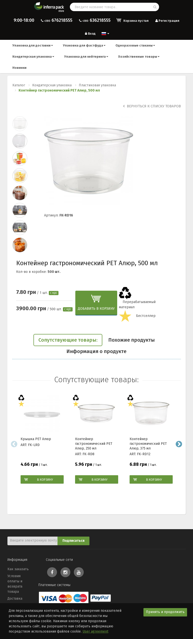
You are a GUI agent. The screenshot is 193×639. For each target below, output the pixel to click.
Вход (90, 33)
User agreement (95, 631)
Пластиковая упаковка (97, 85)
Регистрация (167, 21)
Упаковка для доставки (32, 45)
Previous (14, 444)
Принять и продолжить (165, 612)
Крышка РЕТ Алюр (36, 439)
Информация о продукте (96, 351)
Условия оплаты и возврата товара (14, 584)
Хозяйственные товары (139, 56)
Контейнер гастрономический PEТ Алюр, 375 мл (148, 443)
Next (179, 444)
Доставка (14, 598)
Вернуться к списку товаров (152, 106)
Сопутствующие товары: (67, 340)
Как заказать (18, 569)
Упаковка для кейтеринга (86, 56)
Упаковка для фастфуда (84, 45)
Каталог (18, 85)
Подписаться (73, 541)
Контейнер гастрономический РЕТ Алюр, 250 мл (93, 443)
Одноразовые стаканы (135, 45)
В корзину (45, 479)
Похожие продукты (131, 340)
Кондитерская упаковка (33, 56)
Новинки (19, 68)
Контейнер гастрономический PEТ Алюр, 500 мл (59, 90)
